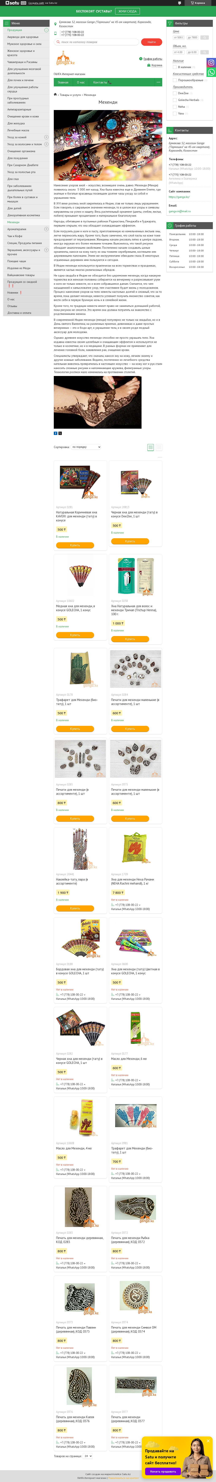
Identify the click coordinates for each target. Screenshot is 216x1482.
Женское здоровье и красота (21, 53)
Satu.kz (126, 1474)
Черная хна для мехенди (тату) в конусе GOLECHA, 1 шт (79, 1061)
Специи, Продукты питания (24, 243)
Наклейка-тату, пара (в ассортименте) (72, 881)
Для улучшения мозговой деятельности (24, 71)
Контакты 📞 (102, 82)
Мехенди (13, 222)
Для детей (14, 208)
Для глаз (13, 179)
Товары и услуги (70, 95)
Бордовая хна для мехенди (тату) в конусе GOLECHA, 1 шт (80, 971)
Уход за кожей (16, 137)
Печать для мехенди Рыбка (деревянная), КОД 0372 (130, 1240)
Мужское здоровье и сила (24, 44)
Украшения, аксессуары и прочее (23, 252)
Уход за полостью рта (21, 172)
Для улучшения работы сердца (22, 89)
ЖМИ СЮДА (127, 11)
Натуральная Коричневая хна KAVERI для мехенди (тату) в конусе (76, 516)
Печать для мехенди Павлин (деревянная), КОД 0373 (76, 1329)
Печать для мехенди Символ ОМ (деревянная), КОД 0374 (133, 1329)
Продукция (14, 30)
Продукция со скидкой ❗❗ (22, 284)
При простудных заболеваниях (18, 100)
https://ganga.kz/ (179, 197)
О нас (11, 299)
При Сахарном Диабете (22, 165)
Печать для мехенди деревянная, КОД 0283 (79, 1240)
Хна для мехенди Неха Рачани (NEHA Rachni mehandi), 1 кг (132, 881)
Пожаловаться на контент (123, 1477)
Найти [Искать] (152, 42)
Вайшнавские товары (21, 275)
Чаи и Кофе (14, 236)
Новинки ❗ (15, 292)
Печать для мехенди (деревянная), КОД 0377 (128, 1419)
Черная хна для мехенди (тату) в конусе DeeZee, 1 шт (134, 514)
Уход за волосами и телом (24, 144)
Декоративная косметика (23, 215)
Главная (63, 82)
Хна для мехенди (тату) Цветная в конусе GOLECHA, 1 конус (135, 971)
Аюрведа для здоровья (22, 37)
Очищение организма (21, 151)
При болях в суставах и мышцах (22, 199)
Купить (75, 545)
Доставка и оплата (19, 313)
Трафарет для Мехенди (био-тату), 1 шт (77, 702)
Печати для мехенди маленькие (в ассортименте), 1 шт (135, 702)
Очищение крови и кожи (23, 116)
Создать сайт (36, 2)
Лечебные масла (18, 130)
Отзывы (12, 306)
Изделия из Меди (18, 268)
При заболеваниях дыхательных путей (19, 188)
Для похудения (17, 158)
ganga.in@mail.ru (180, 211)
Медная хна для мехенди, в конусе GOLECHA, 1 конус (75, 608)
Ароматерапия (16, 229)
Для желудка (16, 123)
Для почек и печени (20, 80)
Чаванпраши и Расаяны (22, 62)
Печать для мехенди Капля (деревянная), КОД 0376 (75, 1419)
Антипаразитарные (19, 109)
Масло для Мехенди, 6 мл (129, 1059)
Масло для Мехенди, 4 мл (74, 1148)
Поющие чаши (16, 261)
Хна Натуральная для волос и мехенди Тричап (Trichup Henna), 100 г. (134, 610)
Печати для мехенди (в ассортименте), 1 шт (72, 792)
